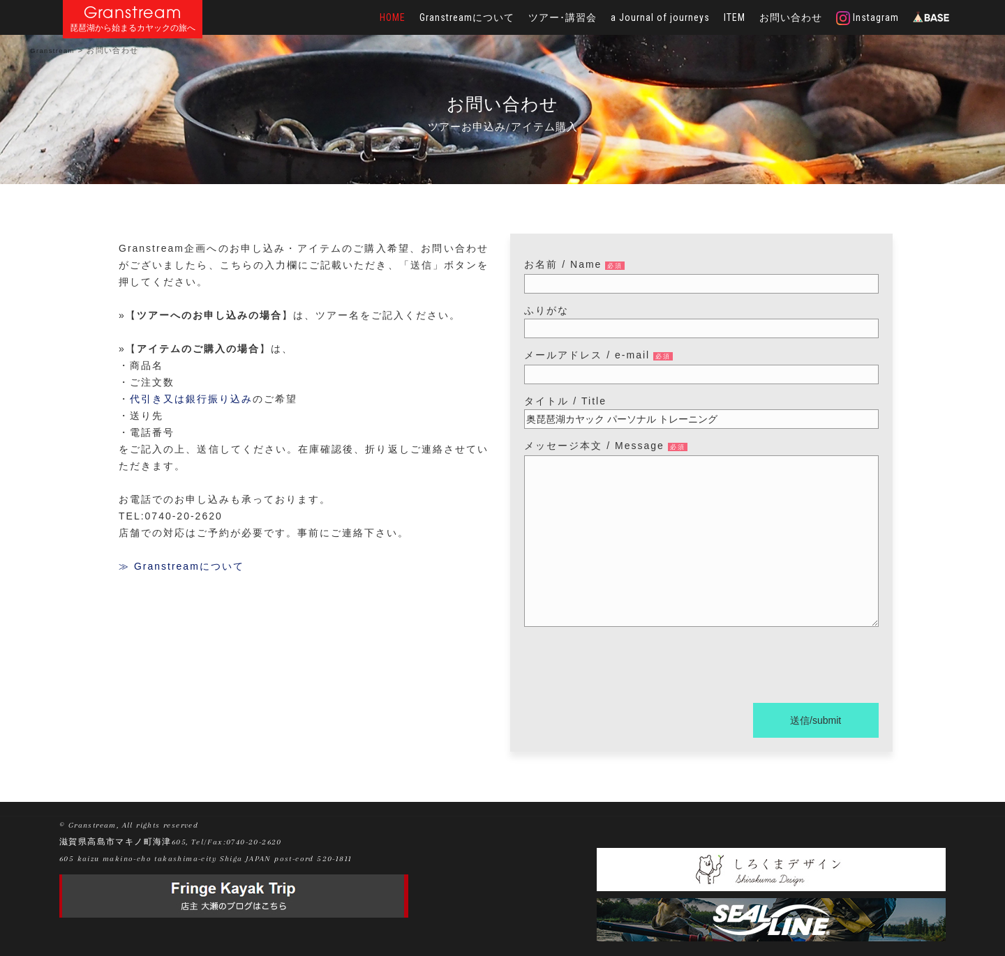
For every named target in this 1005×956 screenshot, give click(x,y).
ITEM (734, 17)
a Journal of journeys (660, 17)
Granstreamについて (466, 17)
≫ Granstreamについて (181, 566)
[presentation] (630, 667)
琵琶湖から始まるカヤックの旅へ (132, 28)
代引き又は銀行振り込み (191, 398)
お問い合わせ (790, 17)
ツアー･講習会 (562, 17)
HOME (392, 17)
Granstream (133, 12)
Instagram (867, 18)
